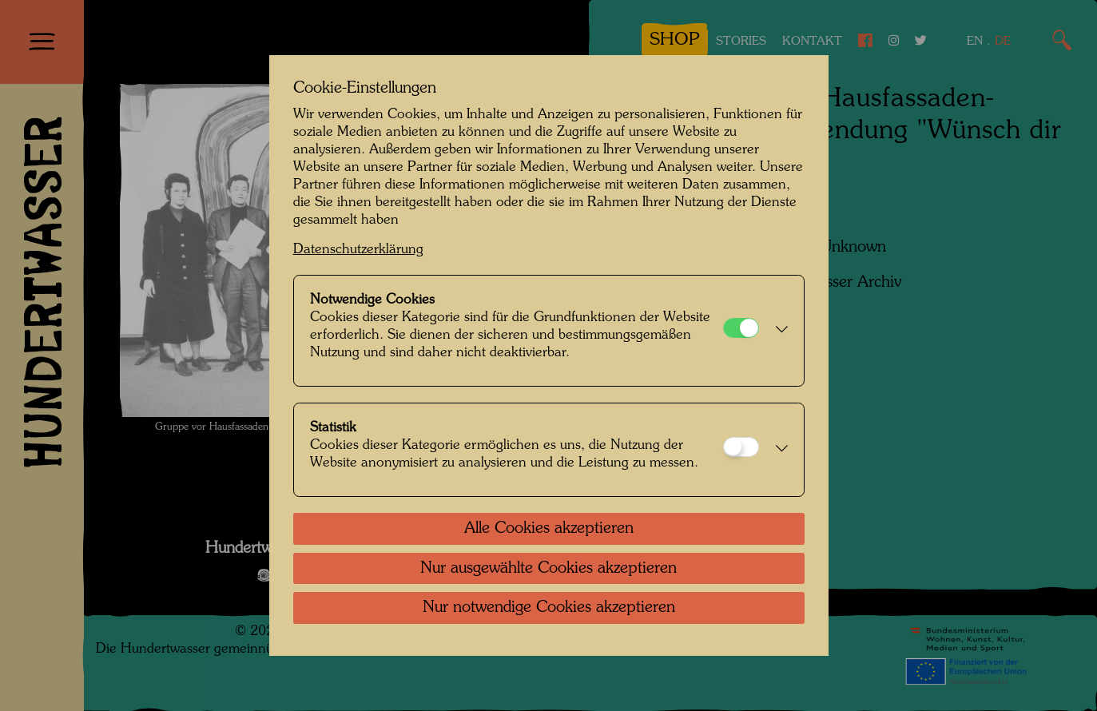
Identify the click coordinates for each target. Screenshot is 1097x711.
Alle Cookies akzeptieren (549, 529)
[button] (777, 331)
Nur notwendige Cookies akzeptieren (549, 608)
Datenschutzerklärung (358, 249)
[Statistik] (741, 447)
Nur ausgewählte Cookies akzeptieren (548, 569)
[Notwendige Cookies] (741, 328)
